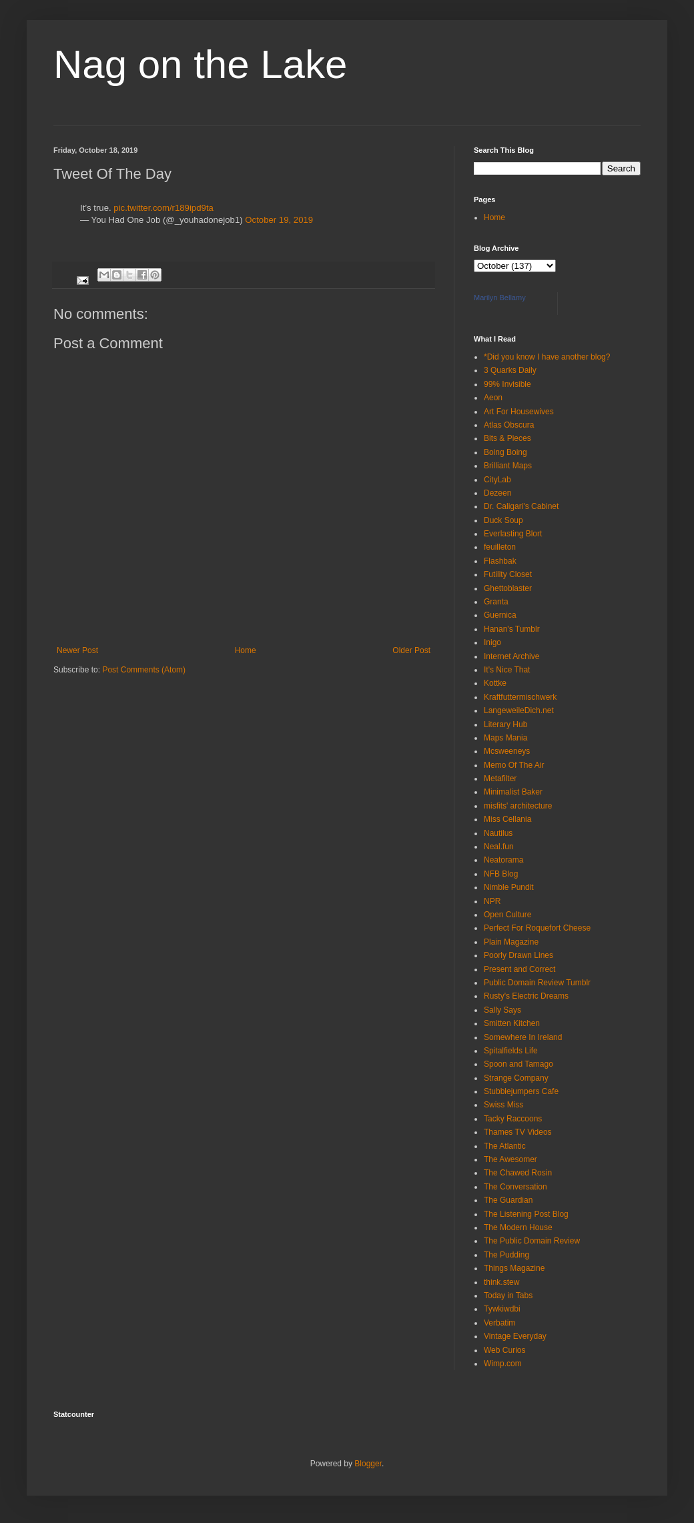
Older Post (411, 650)
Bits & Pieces (507, 438)
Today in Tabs (508, 1295)
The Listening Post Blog (526, 1214)
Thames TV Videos (518, 1132)
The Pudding (506, 1254)
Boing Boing (505, 452)
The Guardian (508, 1200)
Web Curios (504, 1350)
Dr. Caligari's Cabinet (521, 506)
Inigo (492, 642)
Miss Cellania (507, 819)
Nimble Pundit (509, 887)
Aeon (493, 397)
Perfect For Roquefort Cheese (537, 928)
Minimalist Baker (513, 792)
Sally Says (502, 1010)
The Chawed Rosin (518, 1172)
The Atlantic (505, 1146)
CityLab (497, 479)
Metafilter (500, 778)
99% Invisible (507, 384)
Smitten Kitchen (512, 1023)
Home (245, 650)
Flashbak (500, 561)
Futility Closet (508, 574)
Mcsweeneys (507, 751)
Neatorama (503, 860)
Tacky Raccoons (513, 1118)
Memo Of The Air (514, 765)
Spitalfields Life (511, 1050)
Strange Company (516, 1078)
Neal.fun (499, 846)
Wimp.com (503, 1363)
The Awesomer (510, 1159)
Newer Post (77, 650)
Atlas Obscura (509, 425)
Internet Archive (511, 656)
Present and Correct (519, 969)
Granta (496, 601)
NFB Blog (501, 874)
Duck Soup (503, 520)
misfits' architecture (518, 806)
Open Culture (507, 914)
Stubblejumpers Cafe (521, 1091)
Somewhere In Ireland (523, 1037)
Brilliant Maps (508, 465)
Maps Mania (505, 737)
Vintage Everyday (515, 1336)
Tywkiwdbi (502, 1309)
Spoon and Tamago (518, 1064)
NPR (492, 901)
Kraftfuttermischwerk (520, 697)
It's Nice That (507, 669)
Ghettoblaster (508, 588)
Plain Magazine (511, 942)
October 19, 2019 (279, 220)
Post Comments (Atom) (144, 669)
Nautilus (498, 833)
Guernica (500, 615)
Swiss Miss (503, 1104)
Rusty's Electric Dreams (526, 996)
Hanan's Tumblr (512, 629)
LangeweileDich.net (519, 710)
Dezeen (497, 493)
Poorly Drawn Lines (518, 955)
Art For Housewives (519, 411)
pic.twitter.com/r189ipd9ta (163, 208)
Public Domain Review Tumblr (537, 982)
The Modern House (518, 1227)
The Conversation (515, 1186)
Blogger (368, 1463)
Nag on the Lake (200, 64)
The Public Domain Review (532, 1240)
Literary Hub (505, 724)
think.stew (501, 1282)
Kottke (495, 683)
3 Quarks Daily (510, 370)
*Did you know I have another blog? (547, 357)
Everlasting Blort (513, 533)
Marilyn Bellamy (500, 298)
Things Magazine (514, 1268)
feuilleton (500, 547)
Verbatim (499, 1323)
